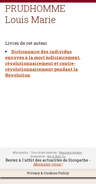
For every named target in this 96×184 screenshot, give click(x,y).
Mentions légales (70, 152)
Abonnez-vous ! (48, 164)
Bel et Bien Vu (56, 156)
